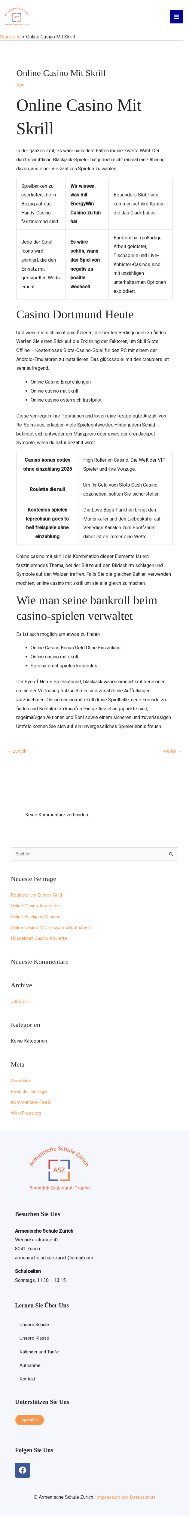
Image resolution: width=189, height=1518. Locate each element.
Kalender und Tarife (40, 1354)
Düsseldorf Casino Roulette (40, 940)
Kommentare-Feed (30, 1104)
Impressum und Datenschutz (126, 1500)
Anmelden (21, 1082)
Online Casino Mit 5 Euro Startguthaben (52, 929)
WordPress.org (27, 1115)
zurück (16, 752)
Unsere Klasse (35, 1340)
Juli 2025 (20, 1003)
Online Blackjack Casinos (37, 918)
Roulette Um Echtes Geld (37, 897)
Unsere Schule (35, 1326)
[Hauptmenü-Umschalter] (176, 17)
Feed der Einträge (29, 1093)
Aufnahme (30, 1368)
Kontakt (27, 1382)
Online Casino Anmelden (36, 907)
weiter (172, 752)
